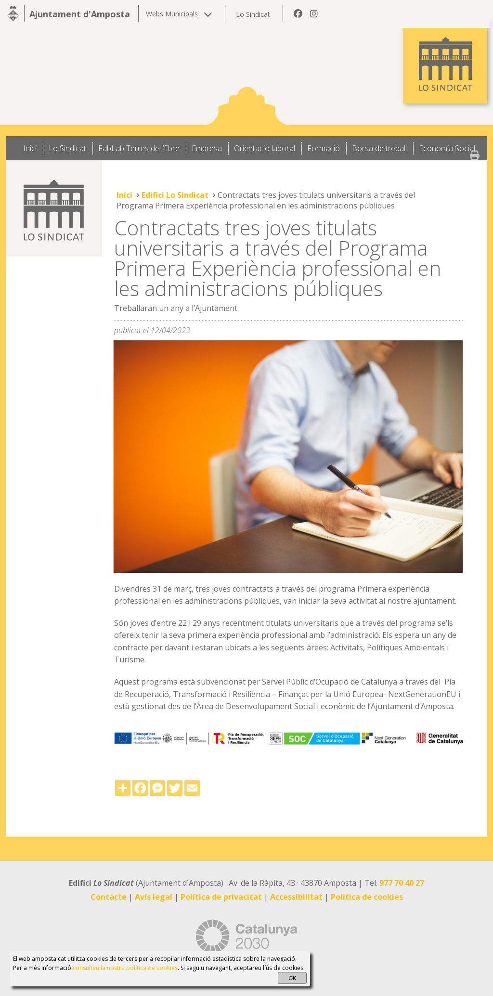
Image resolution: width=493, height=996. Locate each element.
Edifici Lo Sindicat (175, 195)
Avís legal (153, 897)
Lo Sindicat (253, 14)
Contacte (109, 897)
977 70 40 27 (401, 883)
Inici (124, 195)
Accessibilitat (296, 897)
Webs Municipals (179, 13)
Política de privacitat (221, 897)
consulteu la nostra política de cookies (125, 968)
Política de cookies (367, 897)
